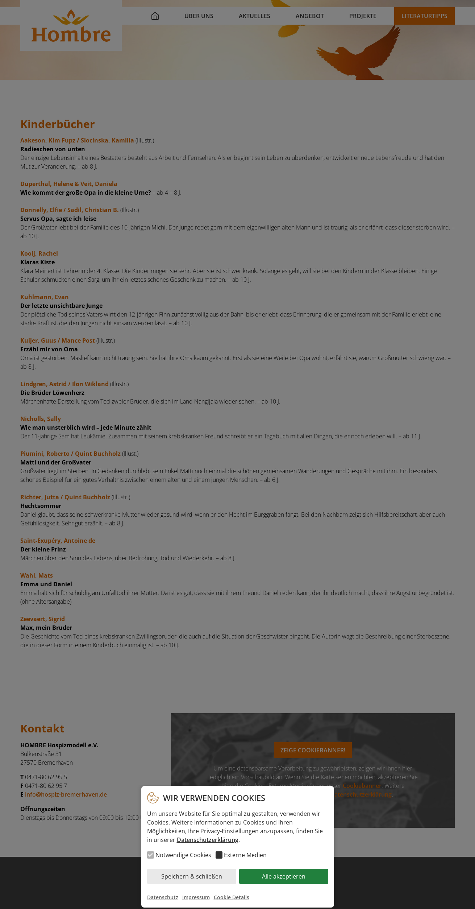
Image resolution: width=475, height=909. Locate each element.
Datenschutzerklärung (207, 840)
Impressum (196, 897)
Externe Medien (245, 855)
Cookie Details (231, 897)
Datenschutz (162, 897)
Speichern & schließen (191, 876)
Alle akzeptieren (283, 876)
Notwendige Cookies (183, 855)
